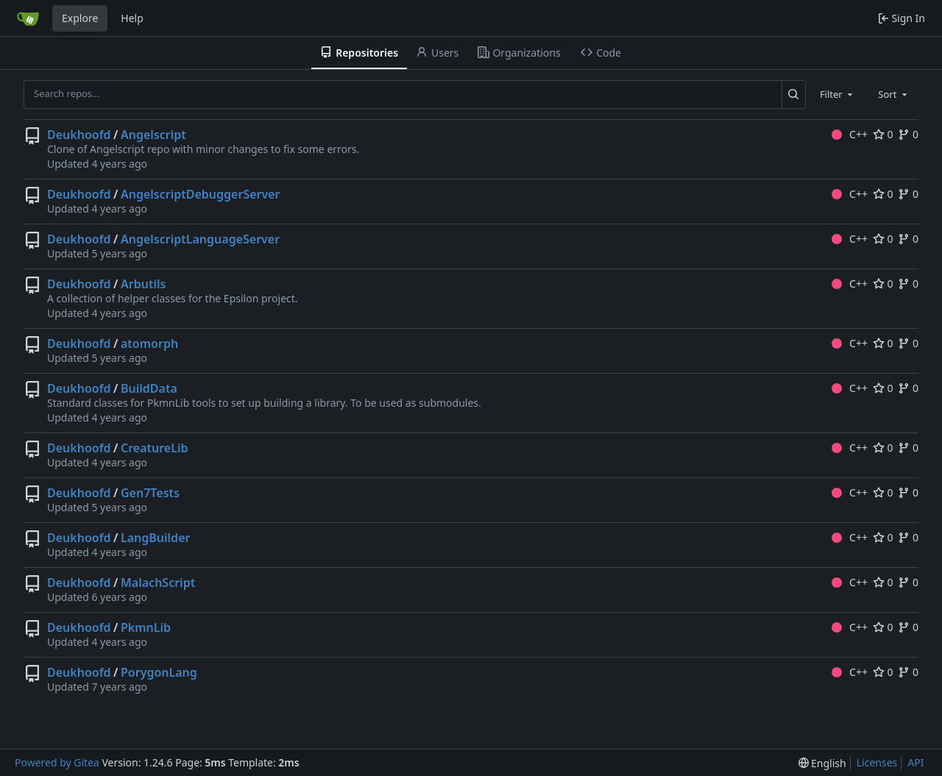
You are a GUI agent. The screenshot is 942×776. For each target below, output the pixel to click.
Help (132, 18)
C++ (850, 134)
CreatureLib (154, 448)
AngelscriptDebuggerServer (200, 194)
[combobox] (837, 94)
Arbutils (143, 284)
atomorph (149, 343)
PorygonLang (159, 672)
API (915, 762)
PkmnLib (146, 627)
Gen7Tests (150, 492)
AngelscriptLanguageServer (200, 239)
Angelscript (153, 134)
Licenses (877, 762)
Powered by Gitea (57, 762)
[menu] (822, 763)
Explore (80, 18)
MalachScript (158, 582)
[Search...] (794, 94)
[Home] (28, 18)
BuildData (149, 388)
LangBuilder (155, 537)
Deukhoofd (79, 134)
